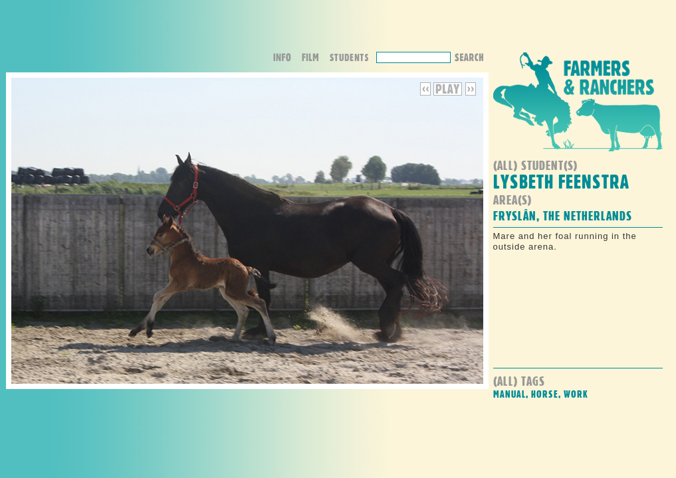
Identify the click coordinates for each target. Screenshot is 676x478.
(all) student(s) (535, 165)
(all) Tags (519, 380)
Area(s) (512, 199)
